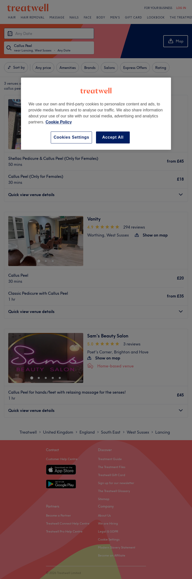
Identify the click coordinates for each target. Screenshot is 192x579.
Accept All (113, 137)
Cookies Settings (71, 137)
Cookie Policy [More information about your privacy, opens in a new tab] (59, 122)
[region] (96, 113)
